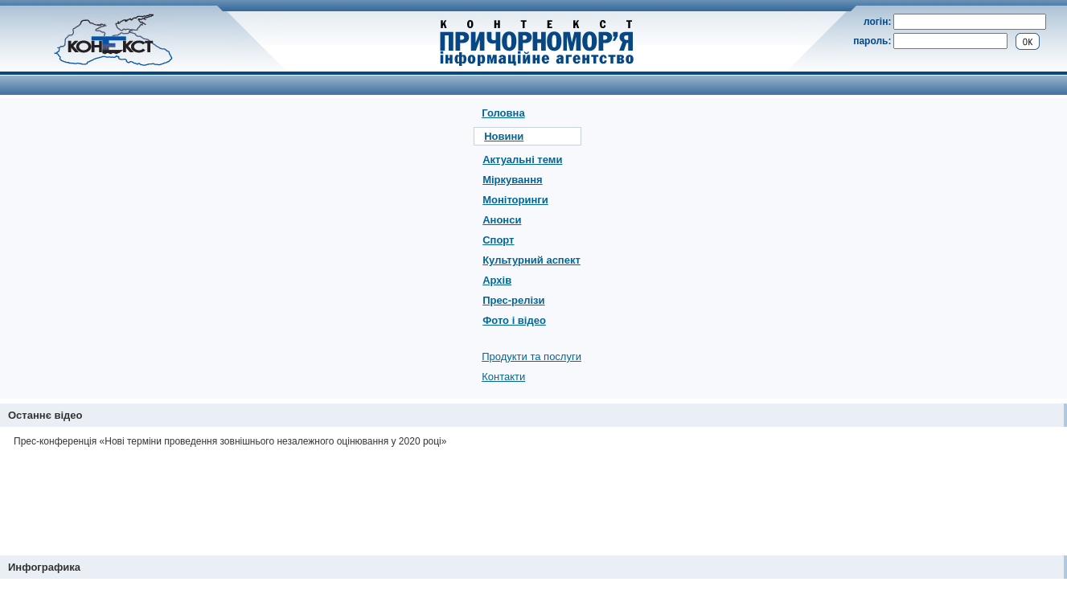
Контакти (503, 377)
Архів (496, 280)
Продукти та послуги (531, 356)
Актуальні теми (522, 160)
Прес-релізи (513, 300)
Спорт (498, 240)
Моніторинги (515, 200)
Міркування (512, 180)
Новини (503, 136)
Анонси (501, 220)
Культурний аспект (531, 260)
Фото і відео (514, 320)
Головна (503, 113)
